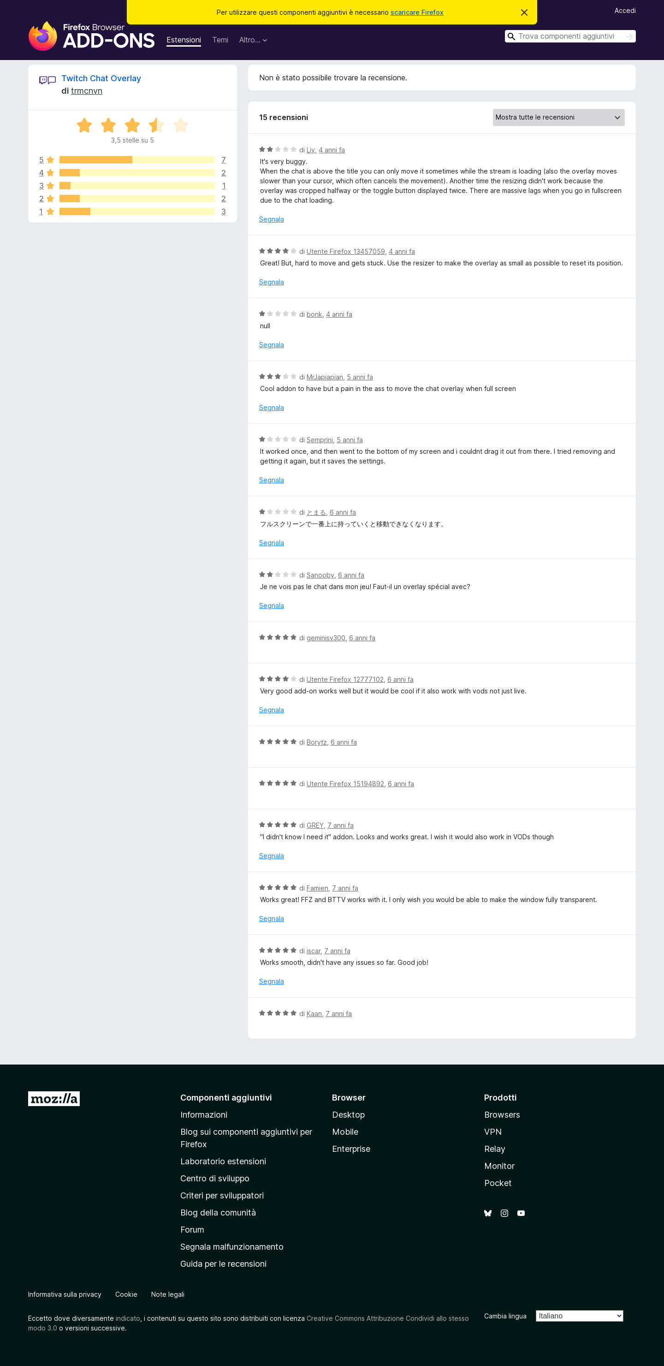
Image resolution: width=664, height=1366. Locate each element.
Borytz (317, 742)
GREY (315, 825)
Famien (317, 888)
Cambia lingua (505, 1316)
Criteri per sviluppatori (222, 1195)
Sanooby (320, 575)
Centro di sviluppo (214, 1178)
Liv (311, 150)
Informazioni (203, 1114)
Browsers (502, 1114)
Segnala (271, 219)
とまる (316, 512)
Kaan (314, 1013)
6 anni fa (343, 512)
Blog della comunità (218, 1212)
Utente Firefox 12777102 (345, 679)
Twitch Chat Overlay (101, 78)
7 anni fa (340, 825)
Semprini (320, 440)
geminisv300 (326, 638)
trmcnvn (86, 91)
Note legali (167, 1294)
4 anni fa (332, 150)
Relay (494, 1149)
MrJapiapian (325, 377)
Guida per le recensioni (223, 1264)
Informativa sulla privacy (64, 1294)
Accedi (625, 10)
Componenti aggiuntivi (226, 1097)
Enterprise (351, 1149)
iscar (313, 951)
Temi (220, 39)
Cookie (126, 1294)
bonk (314, 314)
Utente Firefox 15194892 (345, 784)
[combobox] (570, 36)
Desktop (348, 1114)
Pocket (498, 1183)
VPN (493, 1132)
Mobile (345, 1132)
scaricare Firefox (417, 12)
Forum (192, 1229)
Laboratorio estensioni (223, 1161)
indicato (128, 1318)
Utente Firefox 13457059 (346, 251)
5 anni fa (360, 377)
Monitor (499, 1166)
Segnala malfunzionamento (232, 1247)
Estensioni (183, 39)
